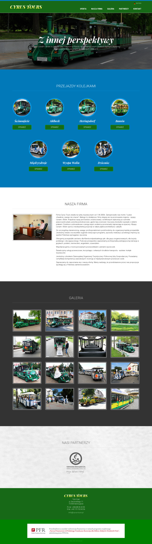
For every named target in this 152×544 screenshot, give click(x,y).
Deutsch (138, 3)
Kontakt (137, 9)
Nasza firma (96, 9)
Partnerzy (124, 9)
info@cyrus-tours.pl (76, 512)
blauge (80, 541)
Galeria (110, 9)
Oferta (83, 9)
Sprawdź (22, 127)
